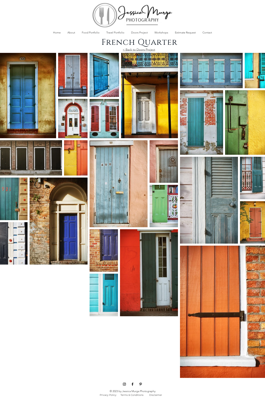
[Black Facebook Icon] (132, 384)
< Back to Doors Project (139, 50)
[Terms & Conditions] (132, 395)
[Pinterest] (141, 384)
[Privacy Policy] (108, 395)
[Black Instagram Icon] (124, 384)
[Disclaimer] (155, 395)
